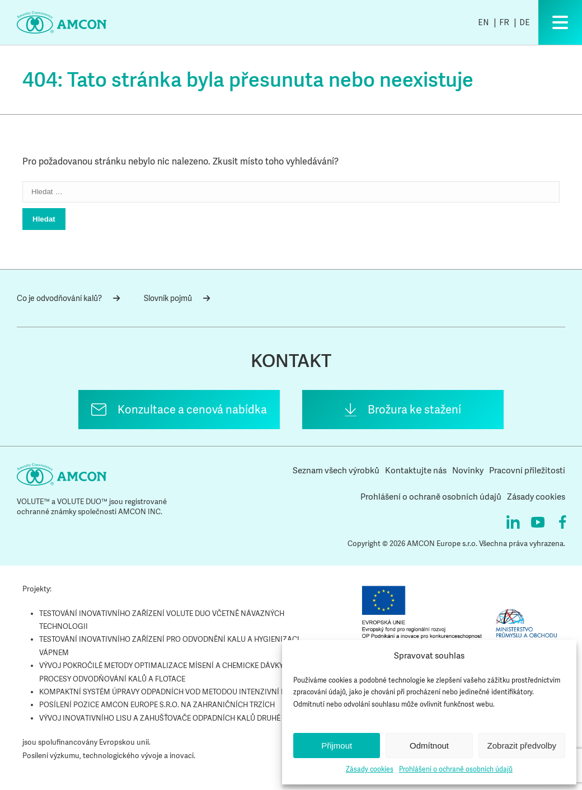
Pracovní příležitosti (527, 470)
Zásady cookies (369, 769)
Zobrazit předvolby (521, 745)
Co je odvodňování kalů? (68, 298)
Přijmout (336, 745)
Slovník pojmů (177, 298)
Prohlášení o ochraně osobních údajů (456, 769)
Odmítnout (429, 745)
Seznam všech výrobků (336, 470)
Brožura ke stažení (414, 409)
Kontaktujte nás (416, 470)
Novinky (468, 470)
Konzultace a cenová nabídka (192, 409)
